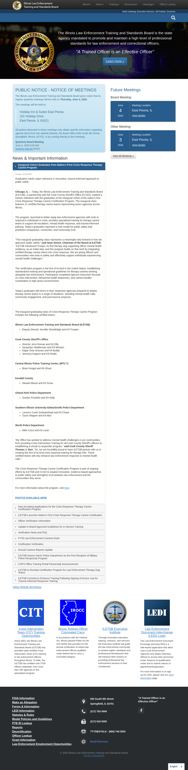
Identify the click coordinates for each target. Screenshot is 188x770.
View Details (138, 115)
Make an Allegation (24, 702)
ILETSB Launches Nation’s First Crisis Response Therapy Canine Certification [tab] (58, 515)
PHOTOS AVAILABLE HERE (31, 497)
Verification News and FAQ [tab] (30, 532)
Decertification (21, 731)
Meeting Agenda (24, 148)
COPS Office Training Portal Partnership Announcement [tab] (46, 564)
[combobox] (176, 766)
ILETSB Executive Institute (115, 630)
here (66, 487)
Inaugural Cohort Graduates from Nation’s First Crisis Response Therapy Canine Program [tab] (58, 166)
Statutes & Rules (23, 714)
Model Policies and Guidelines (32, 719)
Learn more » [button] (115, 61)
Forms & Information (25, 706)
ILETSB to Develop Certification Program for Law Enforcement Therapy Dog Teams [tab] (57, 571)
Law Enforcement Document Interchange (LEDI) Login (157, 632)
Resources (131, 4)
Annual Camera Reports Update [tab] (33, 549)
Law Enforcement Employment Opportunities (41, 744)
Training (114, 4)
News (100, 4)
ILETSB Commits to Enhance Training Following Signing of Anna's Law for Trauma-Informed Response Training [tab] (56, 579)
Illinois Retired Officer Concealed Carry (73, 630)
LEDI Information (23, 710)
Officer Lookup (167, 4)
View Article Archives (27, 587)
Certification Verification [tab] (28, 544)
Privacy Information (94, 755)
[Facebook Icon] (141, 711)
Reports (17, 727)
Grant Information (23, 739)
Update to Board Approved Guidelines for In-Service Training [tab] (48, 526)
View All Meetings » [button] (123, 155)
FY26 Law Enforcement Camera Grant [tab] (37, 538)
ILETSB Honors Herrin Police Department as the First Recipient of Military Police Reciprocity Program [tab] (55, 557)
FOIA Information (23, 698)
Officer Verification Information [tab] (32, 520)
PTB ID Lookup (22, 723)
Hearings (148, 4)
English (173, 766)
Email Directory (99, 741)
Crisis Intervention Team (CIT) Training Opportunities (31, 632)
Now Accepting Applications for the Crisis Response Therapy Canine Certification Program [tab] (53, 508)
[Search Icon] (173, 18)
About (87, 4)
